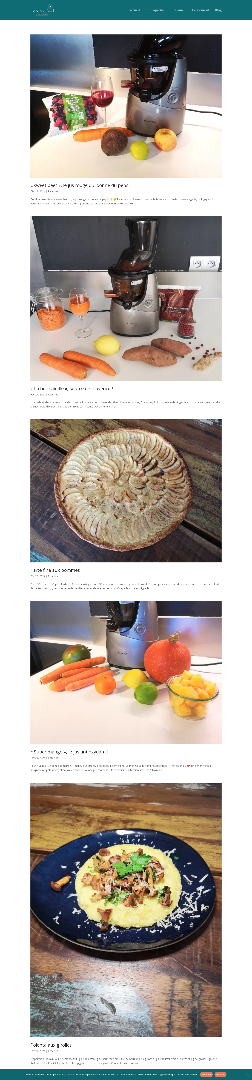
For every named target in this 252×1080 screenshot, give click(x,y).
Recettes (53, 191)
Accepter (206, 1074)
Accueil (134, 10)
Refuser (220, 1074)
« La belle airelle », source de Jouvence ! (71, 388)
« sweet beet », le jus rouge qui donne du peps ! (80, 185)
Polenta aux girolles (51, 1045)
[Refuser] (247, 1074)
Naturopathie (154, 10)
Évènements (201, 10)
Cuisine (178, 10)
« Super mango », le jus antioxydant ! (69, 752)
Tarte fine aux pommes (55, 570)
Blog (218, 10)
